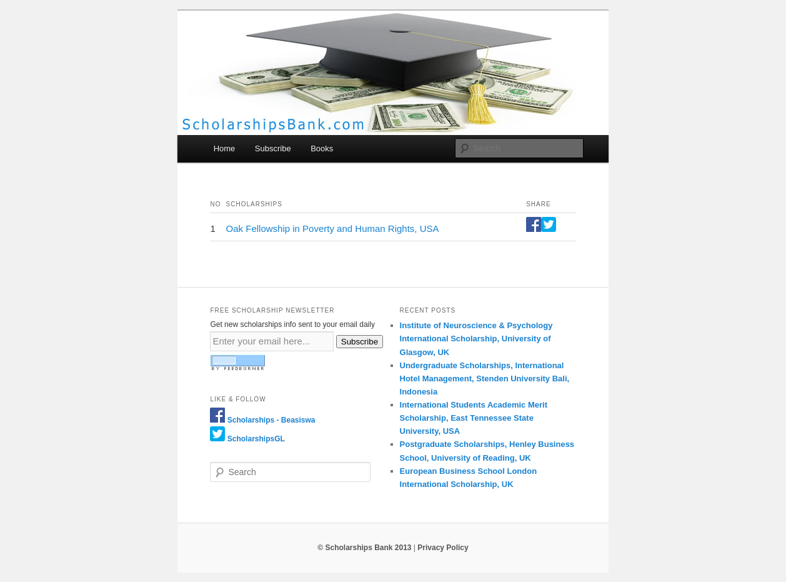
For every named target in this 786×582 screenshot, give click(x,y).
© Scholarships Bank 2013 (364, 547)
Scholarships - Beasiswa (271, 420)
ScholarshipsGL (256, 438)
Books (322, 148)
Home (225, 148)
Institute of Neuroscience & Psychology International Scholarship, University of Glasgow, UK (476, 338)
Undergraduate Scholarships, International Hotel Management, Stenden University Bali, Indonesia (485, 378)
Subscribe (273, 148)
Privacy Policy (442, 547)
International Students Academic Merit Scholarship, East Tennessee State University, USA (473, 418)
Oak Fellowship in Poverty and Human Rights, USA (332, 228)
